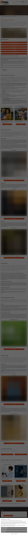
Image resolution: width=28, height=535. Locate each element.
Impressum (12, 533)
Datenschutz (15, 533)
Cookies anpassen (3, 531)
